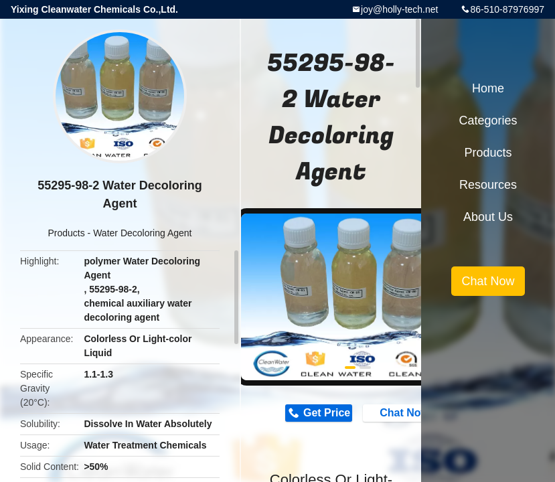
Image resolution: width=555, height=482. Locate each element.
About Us (488, 217)
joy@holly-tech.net (399, 9)
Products (66, 233)
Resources (488, 184)
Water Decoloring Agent (142, 233)
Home (488, 88)
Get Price (326, 412)
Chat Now (397, 412)
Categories (488, 120)
